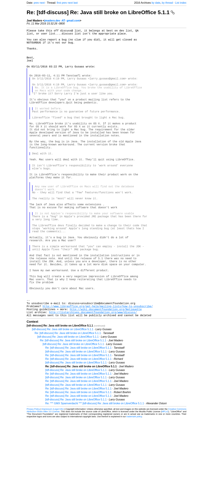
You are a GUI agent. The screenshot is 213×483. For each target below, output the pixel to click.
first (59, 2)
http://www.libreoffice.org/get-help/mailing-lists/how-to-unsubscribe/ (98, 368)
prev (36, 2)
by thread (167, 2)
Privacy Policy (33, 473)
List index (180, 2)
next (42, 2)
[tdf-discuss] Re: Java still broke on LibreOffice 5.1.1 (62, 393)
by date (156, 2)
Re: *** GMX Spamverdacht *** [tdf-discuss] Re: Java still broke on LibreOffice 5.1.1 (94, 467)
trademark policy (134, 480)
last (76, 2)
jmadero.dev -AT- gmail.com (62, 20)
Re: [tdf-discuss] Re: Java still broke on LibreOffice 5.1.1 (101, 12)
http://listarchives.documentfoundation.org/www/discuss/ (93, 375)
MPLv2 (165, 475)
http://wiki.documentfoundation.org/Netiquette (106, 372)
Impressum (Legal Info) (53, 473)
